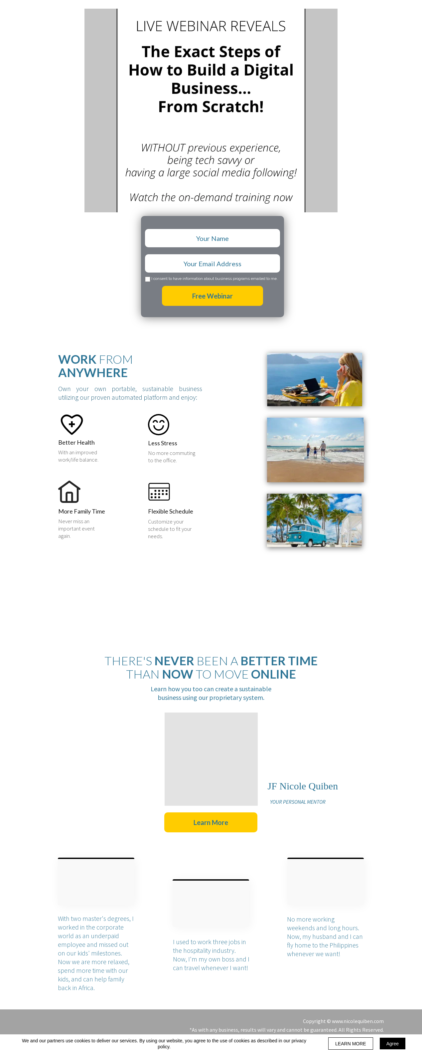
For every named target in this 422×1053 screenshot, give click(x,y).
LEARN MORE (350, 1043)
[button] (210, 822)
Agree (392, 1043)
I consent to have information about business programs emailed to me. (214, 279)
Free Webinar (212, 296)
